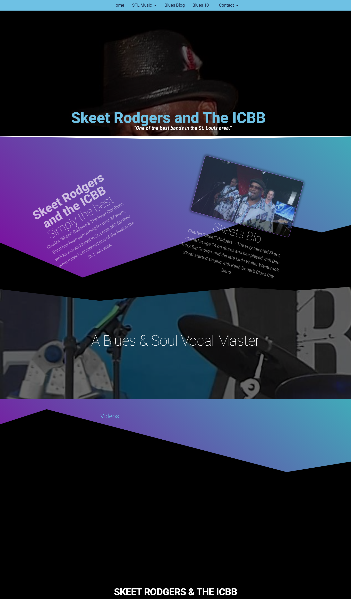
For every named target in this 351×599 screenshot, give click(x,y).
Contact (229, 5)
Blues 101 (202, 5)
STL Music (144, 5)
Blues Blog (175, 5)
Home (118, 5)
